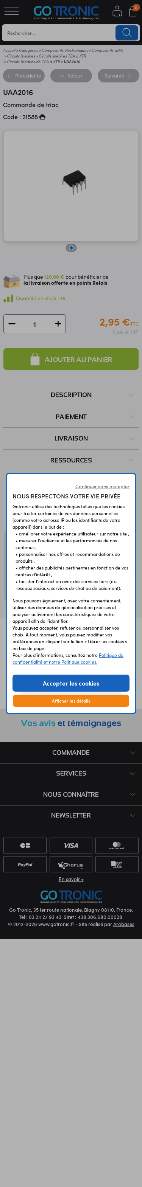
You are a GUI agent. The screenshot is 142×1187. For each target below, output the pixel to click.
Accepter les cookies (71, 683)
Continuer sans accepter (102, 486)
